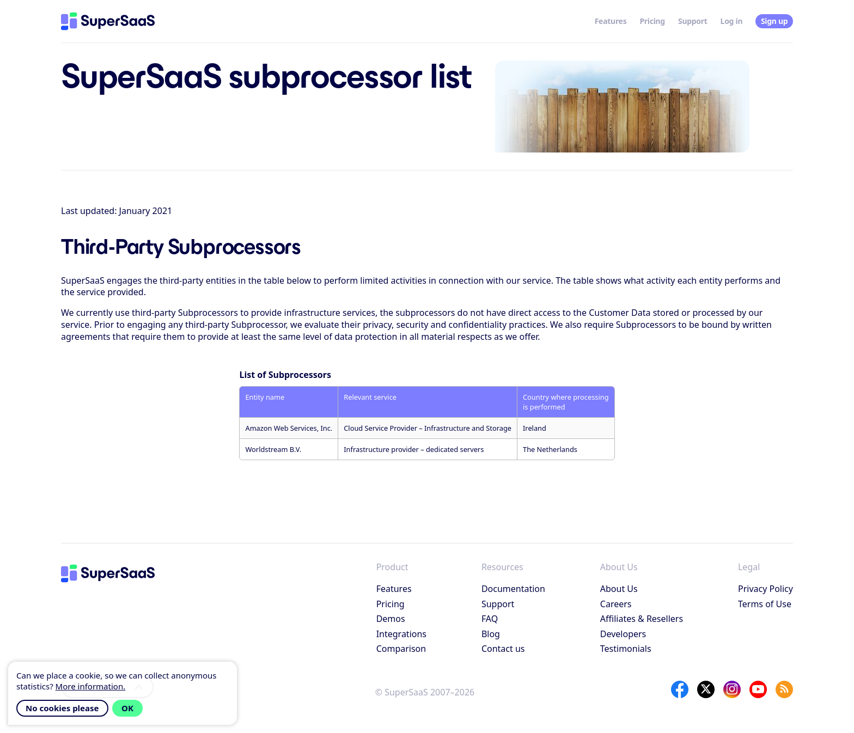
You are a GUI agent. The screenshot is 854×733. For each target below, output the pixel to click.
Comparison (401, 649)
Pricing (652, 21)
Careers (616, 604)
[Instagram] (732, 689)
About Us (619, 589)
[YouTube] (758, 689)
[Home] (108, 21)
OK (127, 708)
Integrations (401, 634)
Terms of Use (764, 604)
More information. (91, 686)
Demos (390, 619)
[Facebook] (679, 689)
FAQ (489, 619)
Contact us (503, 649)
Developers (623, 634)
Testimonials (625, 649)
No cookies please (62, 708)
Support (692, 21)
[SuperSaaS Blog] (784, 689)
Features (611, 21)
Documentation (513, 589)
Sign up (774, 21)
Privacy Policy (765, 589)
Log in (732, 21)
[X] (706, 689)
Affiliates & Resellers (641, 619)
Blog (490, 634)
